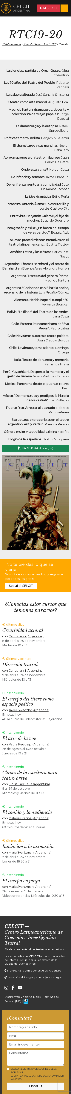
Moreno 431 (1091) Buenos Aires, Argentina (34, 970)
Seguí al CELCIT (21, 586)
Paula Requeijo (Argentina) (29, 744)
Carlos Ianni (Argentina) (26, 636)
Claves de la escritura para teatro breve (29, 775)
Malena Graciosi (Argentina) (29, 818)
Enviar (35, 1086)
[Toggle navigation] (64, 8)
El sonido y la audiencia (27, 812)
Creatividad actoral (22, 630)
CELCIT (13, 926)
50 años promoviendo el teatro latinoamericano (34, 949)
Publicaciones (11, 44)
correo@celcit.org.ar (21, 977)
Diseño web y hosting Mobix (22, 996)
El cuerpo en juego (21, 880)
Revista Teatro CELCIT (39, 44)
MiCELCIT (48, 8)
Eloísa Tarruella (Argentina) (29, 784)
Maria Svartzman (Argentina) (30, 852)
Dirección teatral (20, 664)
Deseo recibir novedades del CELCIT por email (37, 1074)
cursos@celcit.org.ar (49, 977)
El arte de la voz (19, 738)
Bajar (35, 448)
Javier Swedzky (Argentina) (29, 710)
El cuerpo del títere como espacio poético (28, 701)
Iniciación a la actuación (28, 846)
